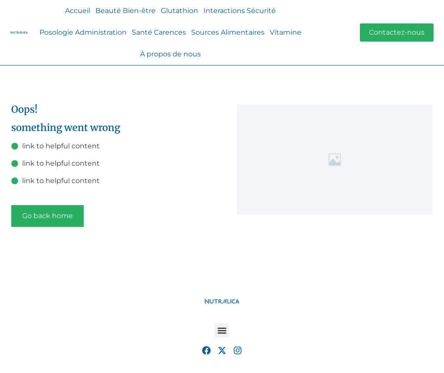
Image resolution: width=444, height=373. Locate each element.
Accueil (77, 11)
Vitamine (285, 32)
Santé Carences (159, 32)
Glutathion (179, 11)
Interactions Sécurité (239, 11)
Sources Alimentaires (227, 32)
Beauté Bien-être (125, 11)
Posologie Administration (83, 32)
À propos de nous (170, 54)
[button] (222, 330)
